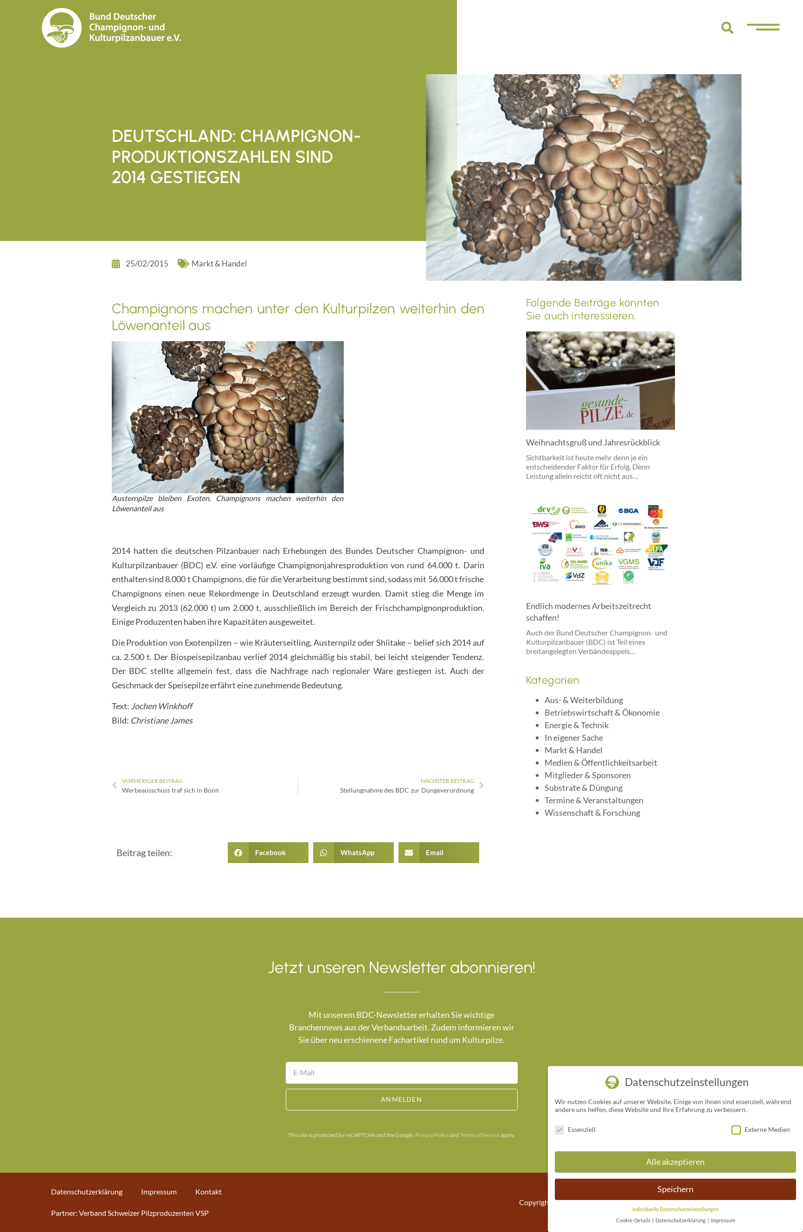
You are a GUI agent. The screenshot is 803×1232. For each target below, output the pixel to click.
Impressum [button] (723, 1220)
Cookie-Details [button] (633, 1220)
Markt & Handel (219, 263)
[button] (727, 28)
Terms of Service (480, 1134)
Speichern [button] (675, 1189)
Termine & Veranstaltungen (594, 800)
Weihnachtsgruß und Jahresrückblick (593, 442)
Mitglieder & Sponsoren (588, 775)
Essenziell (575, 1129)
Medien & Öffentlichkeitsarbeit (601, 762)
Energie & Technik (577, 725)
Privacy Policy (432, 1134)
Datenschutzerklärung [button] (681, 1220)
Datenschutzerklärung (86, 1191)
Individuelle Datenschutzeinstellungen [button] (675, 1209)
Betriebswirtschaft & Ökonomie (602, 712)
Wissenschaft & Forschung (592, 812)
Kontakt (208, 1191)
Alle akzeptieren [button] (675, 1162)
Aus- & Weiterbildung (584, 700)
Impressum (159, 1191)
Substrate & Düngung (584, 787)
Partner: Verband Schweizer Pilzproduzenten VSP (130, 1212)
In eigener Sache (574, 737)
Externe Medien (761, 1129)
